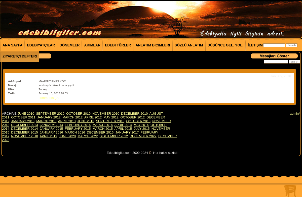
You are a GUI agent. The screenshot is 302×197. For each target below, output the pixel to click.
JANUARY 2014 (51, 125)
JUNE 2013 (86, 121)
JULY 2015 (141, 128)
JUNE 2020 (67, 136)
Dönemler (69, 45)
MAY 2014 (141, 125)
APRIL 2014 (123, 125)
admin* (295, 113)
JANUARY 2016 (51, 132)
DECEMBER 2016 (100, 132)
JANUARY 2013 (22, 121)
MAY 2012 (111, 117)
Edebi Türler (118, 45)
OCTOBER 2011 (23, 117)
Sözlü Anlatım (189, 45)
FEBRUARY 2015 (78, 128)
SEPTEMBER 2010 (50, 113)
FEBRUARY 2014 (78, 125)
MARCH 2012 (72, 117)
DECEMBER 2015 (24, 132)
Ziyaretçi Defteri (20, 56)
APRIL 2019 (48, 136)
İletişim (255, 45)
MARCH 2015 (103, 128)
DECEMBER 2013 (24, 125)
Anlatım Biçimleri (152, 45)
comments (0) (49, 98)
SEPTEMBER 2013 (110, 121)
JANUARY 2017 (127, 132)
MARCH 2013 (46, 121)
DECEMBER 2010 (134, 113)
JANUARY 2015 (51, 128)
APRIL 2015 (123, 128)
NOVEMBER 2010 (105, 113)
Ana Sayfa (12, 45)
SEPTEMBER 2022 (114, 136)
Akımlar (92, 45)
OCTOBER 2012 (132, 117)
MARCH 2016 (75, 132)
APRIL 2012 (93, 117)
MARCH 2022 (88, 136)
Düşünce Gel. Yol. (225, 45)
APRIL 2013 (67, 121)
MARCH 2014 (103, 125)
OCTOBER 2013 (138, 121)
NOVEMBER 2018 (24, 136)
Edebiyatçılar (41, 45)
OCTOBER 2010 (78, 113)
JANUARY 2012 (49, 117)
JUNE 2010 (25, 113)
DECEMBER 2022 (143, 136)
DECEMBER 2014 (24, 128)
